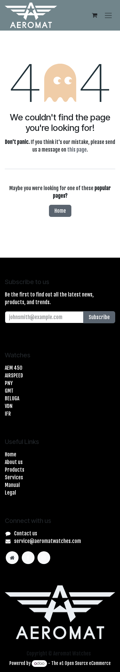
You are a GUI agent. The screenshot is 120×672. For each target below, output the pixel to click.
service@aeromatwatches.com (47, 541)
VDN (8, 406)
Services (14, 477)
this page (77, 150)
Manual (12, 485)
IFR (8, 414)
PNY (9, 383)
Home (60, 211)
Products (14, 470)
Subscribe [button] (99, 317)
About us (14, 462)
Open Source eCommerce (88, 663)
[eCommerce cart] (94, 15)
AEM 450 (13, 368)
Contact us (25, 533)
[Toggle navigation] (108, 15)
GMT (9, 391)
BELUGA (12, 398)
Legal (10, 493)
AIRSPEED (14, 375)
